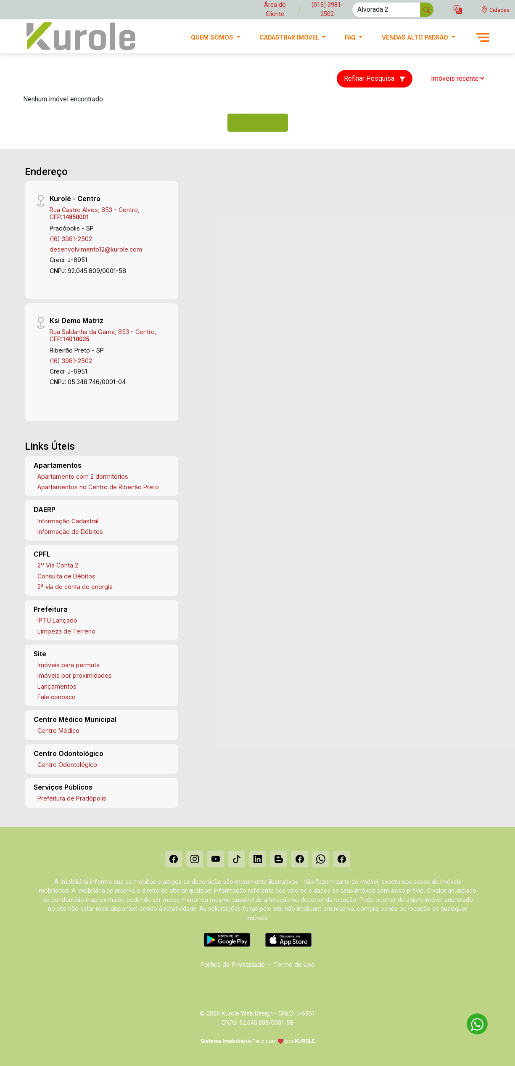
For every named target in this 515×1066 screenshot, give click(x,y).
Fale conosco (56, 696)
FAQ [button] (351, 37)
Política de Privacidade (233, 964)
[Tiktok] (236, 859)
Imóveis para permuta (68, 664)
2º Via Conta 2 (57, 565)
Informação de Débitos (70, 531)
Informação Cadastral (67, 521)
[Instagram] (194, 859)
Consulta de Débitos (66, 576)
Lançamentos (57, 686)
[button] (457, 10)
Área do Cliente (275, 9)
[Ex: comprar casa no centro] (386, 10)
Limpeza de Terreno (66, 631)
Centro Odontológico (67, 764)
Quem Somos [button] (213, 37)
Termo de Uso (294, 964)
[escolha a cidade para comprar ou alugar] (495, 10)
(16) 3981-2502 (71, 238)
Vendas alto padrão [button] (416, 37)
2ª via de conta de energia (75, 586)
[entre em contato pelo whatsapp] (473, 1022)
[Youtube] (215, 859)
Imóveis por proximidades (74, 675)
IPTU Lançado (57, 620)
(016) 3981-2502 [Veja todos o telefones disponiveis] (327, 9)
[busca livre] (426, 10)
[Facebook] (173, 859)
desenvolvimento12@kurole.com (96, 249)
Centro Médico (58, 730)
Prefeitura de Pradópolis (71, 798)
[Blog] (278, 859)
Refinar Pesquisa (374, 78)
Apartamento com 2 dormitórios (82, 476)
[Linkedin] (257, 859)
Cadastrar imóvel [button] (290, 37)
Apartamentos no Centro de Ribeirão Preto (98, 487)
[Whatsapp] (320, 859)
